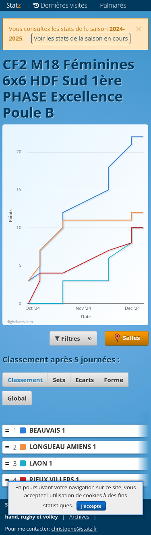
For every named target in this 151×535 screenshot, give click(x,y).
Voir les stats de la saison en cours (81, 38)
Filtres (73, 338)
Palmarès (113, 5)
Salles (126, 338)
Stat (13, 5)
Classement (25, 380)
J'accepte (91, 506)
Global (17, 398)
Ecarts (84, 380)
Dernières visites (60, 5)
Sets (59, 380)
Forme (113, 380)
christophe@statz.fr (74, 528)
